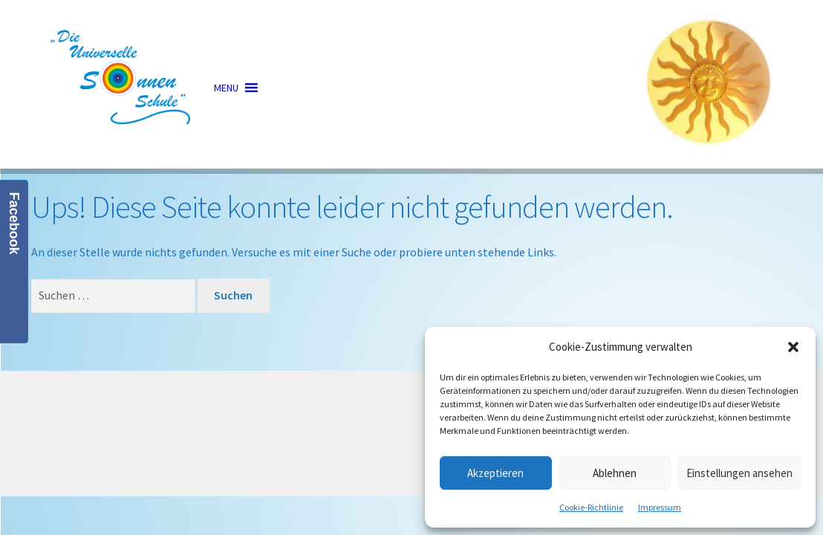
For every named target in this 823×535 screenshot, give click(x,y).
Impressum (659, 507)
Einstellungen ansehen (739, 473)
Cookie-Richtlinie (591, 507)
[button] (793, 347)
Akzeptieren (495, 473)
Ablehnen (615, 473)
